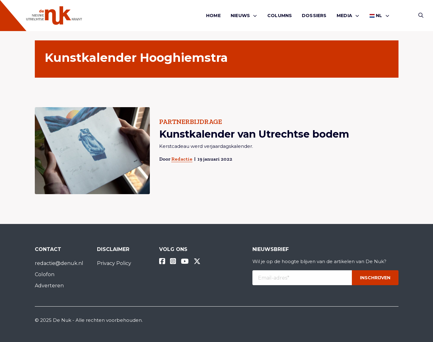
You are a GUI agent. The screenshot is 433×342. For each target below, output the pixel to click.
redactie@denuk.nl (59, 263)
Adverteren (49, 286)
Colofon (44, 274)
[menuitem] (213, 15)
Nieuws (240, 15)
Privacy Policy (114, 263)
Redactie (181, 159)
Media (344, 15)
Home (213, 15)
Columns (279, 15)
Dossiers (314, 15)
